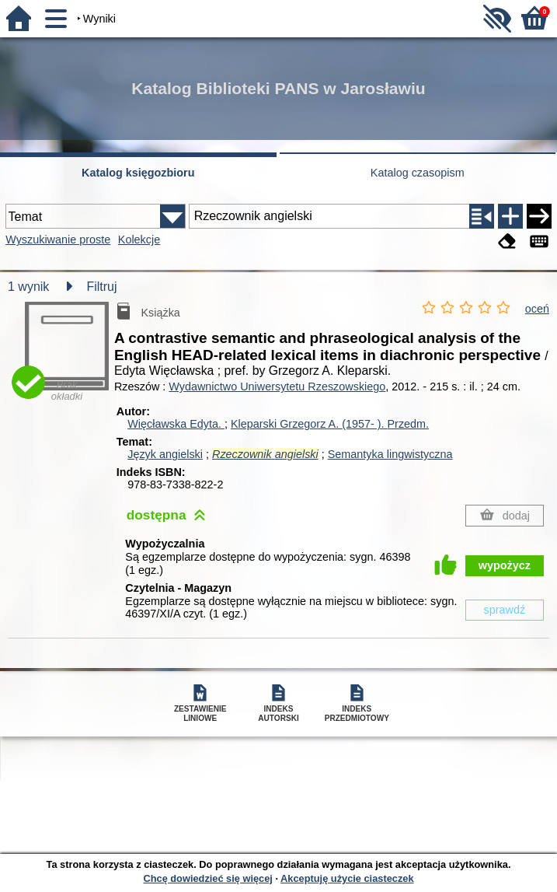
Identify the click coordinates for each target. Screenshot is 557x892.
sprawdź (505, 609)
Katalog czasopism (418, 172)
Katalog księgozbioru (138, 172)
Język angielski (165, 454)
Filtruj (101, 286)
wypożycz (505, 565)
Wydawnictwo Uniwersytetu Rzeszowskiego (277, 386)
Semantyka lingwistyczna (390, 454)
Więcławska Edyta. (176, 424)
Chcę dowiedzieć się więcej (207, 878)
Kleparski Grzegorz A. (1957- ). (330, 424)
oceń (537, 309)
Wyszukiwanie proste (57, 239)
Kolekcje (139, 239)
